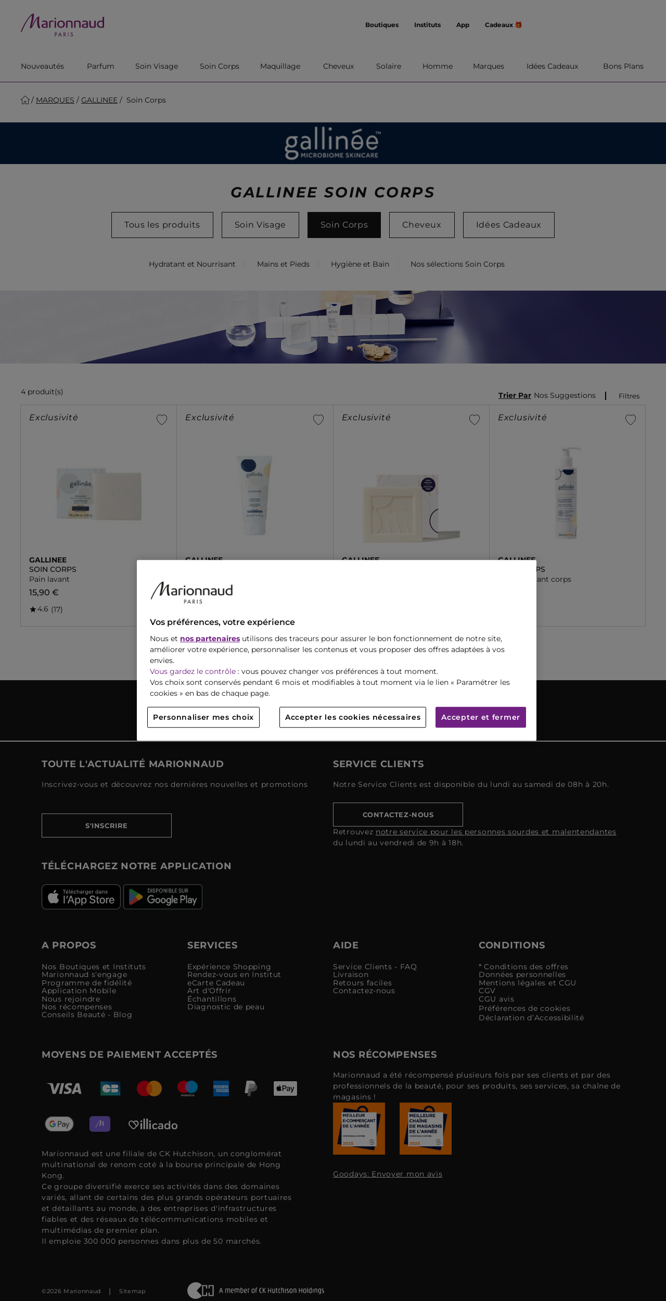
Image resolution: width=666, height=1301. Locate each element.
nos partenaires (210, 639)
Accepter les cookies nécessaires (352, 717)
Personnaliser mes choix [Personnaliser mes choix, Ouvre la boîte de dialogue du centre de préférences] (203, 717)
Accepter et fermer (480, 717)
